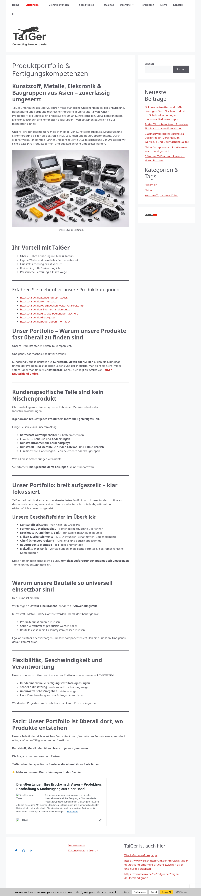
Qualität (109, 4)
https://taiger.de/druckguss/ (37, 317)
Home (15, 4)
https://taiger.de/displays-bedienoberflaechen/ (49, 313)
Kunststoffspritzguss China (161, 195)
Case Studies (90, 4)
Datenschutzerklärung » (83, 850)
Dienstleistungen (62, 4)
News (163, 4)
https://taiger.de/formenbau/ (38, 301)
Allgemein (151, 185)
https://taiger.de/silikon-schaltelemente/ (45, 309)
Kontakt (177, 4)
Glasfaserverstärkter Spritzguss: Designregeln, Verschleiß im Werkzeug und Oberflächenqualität (167, 138)
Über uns (129, 4)
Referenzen (147, 4)
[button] (13, 14)
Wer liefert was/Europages (140, 855)
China (148, 190)
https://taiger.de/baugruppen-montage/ (45, 321)
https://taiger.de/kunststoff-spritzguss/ (44, 297)
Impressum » (76, 845)
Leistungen (35, 4)
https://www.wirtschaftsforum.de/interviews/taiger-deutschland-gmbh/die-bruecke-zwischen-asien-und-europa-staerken (156, 864)
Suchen (149, 63)
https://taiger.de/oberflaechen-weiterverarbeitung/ (52, 305)
